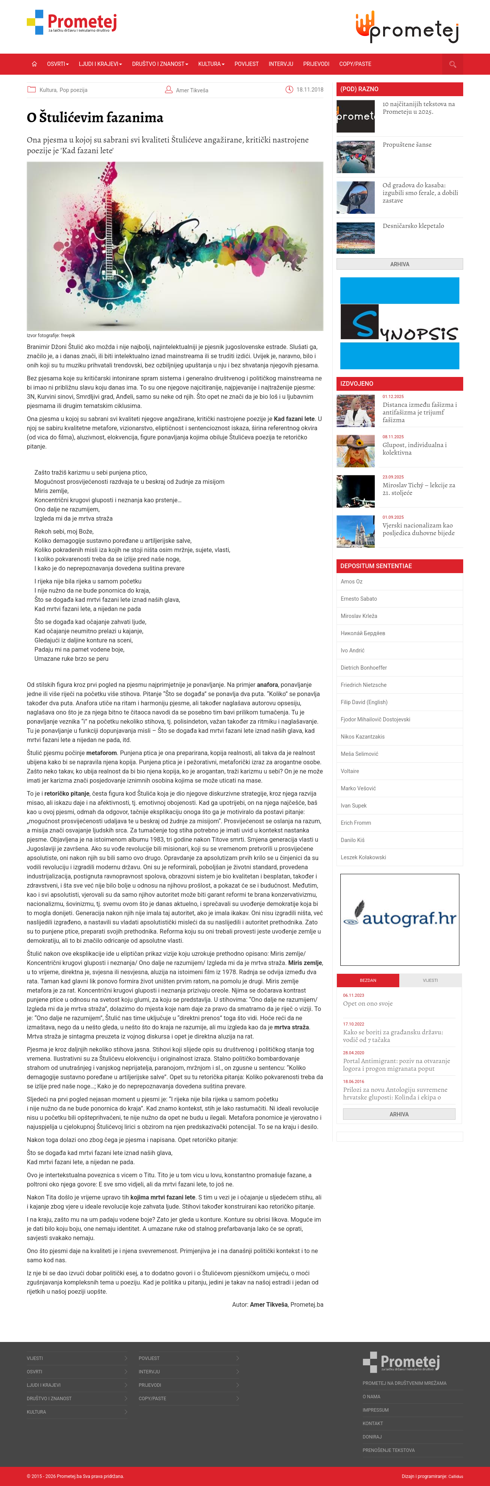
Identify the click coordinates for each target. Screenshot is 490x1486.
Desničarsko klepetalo (413, 225)
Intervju (281, 64)
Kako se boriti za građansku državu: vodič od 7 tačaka (393, 1035)
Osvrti (58, 64)
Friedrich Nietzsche (364, 685)
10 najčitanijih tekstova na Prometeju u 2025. (418, 107)
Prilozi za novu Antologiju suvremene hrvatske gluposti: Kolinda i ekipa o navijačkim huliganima (395, 1097)
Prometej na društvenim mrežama (405, 1383)
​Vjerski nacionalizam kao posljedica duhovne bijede (418, 529)
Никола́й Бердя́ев (363, 633)
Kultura (211, 64)
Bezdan (368, 980)
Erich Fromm (356, 823)
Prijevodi (316, 64)
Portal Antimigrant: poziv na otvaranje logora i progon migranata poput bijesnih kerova (396, 1068)
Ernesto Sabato (359, 599)
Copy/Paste (355, 64)
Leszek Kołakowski (363, 857)
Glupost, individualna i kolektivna (414, 448)
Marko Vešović (358, 788)
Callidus (455, 1476)
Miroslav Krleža (359, 616)
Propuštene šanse (406, 144)
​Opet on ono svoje (368, 1003)
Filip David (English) (364, 702)
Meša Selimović (359, 754)
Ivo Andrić (352, 650)
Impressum (376, 1410)
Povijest (247, 64)
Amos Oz (352, 581)
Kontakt (373, 1423)
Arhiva (400, 264)
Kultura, (49, 90)
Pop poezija (74, 90)
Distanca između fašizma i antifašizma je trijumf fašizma (419, 412)
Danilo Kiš (352, 840)
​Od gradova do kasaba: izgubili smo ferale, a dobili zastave (420, 192)
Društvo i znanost (160, 64)
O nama (372, 1396)
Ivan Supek (354, 806)
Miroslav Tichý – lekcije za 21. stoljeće (418, 488)
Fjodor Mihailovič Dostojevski (375, 719)
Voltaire (350, 771)
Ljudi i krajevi (100, 64)
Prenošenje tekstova (389, 1450)
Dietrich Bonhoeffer (364, 668)
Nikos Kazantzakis (363, 737)
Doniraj (372, 1437)
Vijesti (430, 980)
